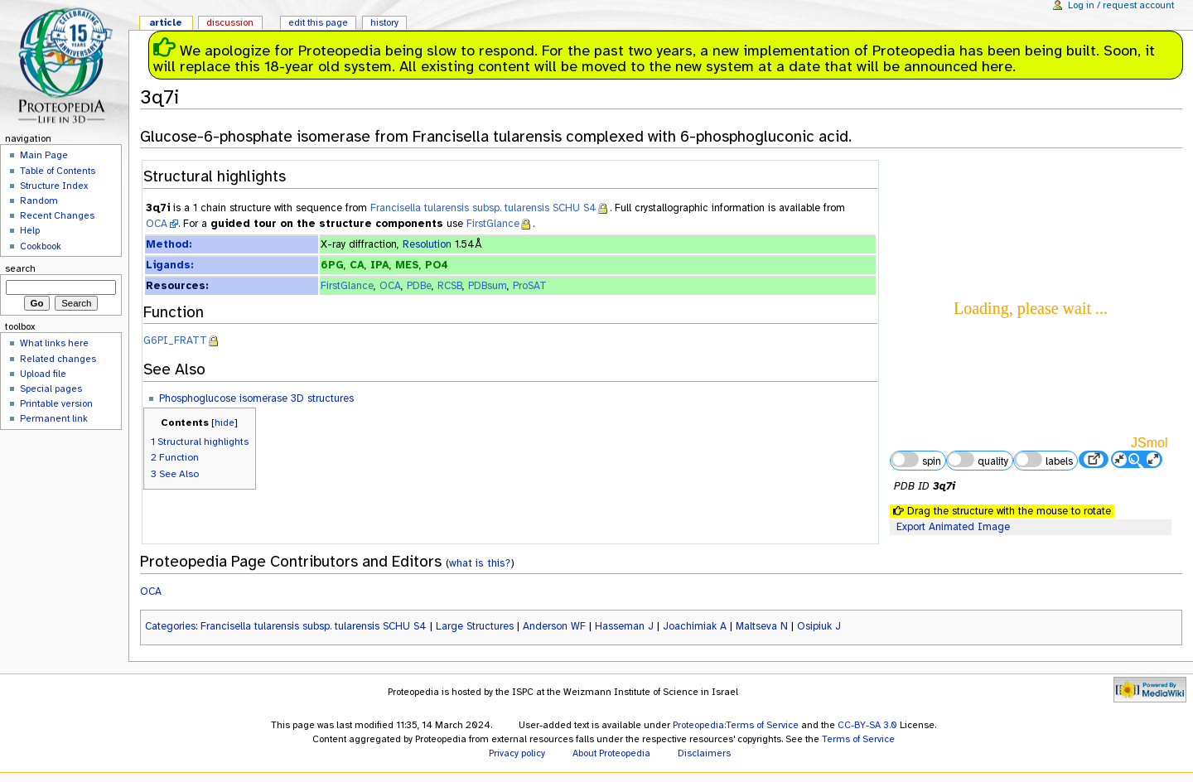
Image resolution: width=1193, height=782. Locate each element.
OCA (156, 223)
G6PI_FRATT (175, 340)
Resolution (427, 244)
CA (357, 265)
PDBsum (487, 285)
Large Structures (475, 626)
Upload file (43, 373)
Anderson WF (554, 626)
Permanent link (54, 418)
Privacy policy (517, 753)
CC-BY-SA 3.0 (867, 725)
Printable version (56, 403)
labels (1043, 459)
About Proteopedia (611, 753)
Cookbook (40, 246)
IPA (379, 265)
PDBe (419, 285)
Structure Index (54, 185)
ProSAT (530, 285)
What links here (54, 343)
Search (20, 268)
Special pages (51, 388)
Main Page (44, 155)
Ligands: (169, 265)
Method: (168, 244)
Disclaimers (704, 753)
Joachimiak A (695, 626)
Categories (170, 626)
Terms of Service (858, 739)
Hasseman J (624, 626)
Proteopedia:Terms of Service (736, 725)
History (384, 22)
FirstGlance (492, 223)
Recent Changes (57, 215)
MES (407, 265)
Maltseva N (762, 626)
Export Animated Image (953, 526)
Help (30, 230)
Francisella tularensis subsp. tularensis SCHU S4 (483, 208)
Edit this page (318, 22)
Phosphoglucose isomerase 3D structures (256, 398)
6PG (332, 265)
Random (39, 200)
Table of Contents (57, 170)
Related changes (58, 358)
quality (977, 459)
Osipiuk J (819, 626)
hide (224, 422)
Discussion (230, 22)
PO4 (436, 265)
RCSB (449, 285)
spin (915, 459)
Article (165, 22)
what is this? (479, 563)
